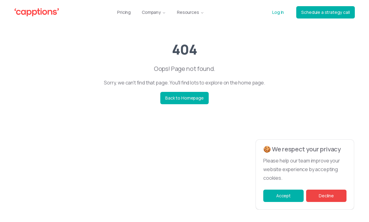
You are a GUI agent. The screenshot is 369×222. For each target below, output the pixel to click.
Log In (278, 12)
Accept (283, 196)
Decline (326, 196)
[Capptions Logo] (36, 12)
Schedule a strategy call (325, 12)
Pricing (124, 12)
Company (154, 12)
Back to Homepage (184, 98)
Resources (190, 12)
